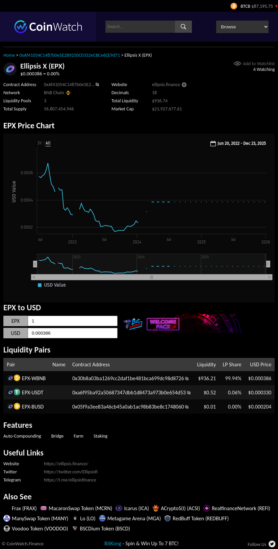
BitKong (112, 543)
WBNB (38, 378)
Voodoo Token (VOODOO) (40, 528)
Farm (78, 436)
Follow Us (257, 544)
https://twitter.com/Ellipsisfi (71, 472)
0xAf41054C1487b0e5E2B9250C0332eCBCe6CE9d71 (70, 55)
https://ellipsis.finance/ (66, 464)
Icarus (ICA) (136, 508)
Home (9, 55)
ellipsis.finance (166, 84)
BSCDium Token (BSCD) (105, 528)
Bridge (57, 436)
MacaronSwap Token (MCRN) (80, 508)
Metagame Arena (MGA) (134, 518)
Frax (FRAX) (24, 508)
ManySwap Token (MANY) (40, 518)
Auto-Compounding (22, 436)
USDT (37, 392)
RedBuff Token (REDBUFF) (201, 518)
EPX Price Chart (29, 125)
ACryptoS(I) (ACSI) (180, 508)
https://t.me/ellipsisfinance (70, 480)
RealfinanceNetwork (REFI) (241, 508)
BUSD (37, 406)
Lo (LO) (87, 518)
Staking (100, 436)
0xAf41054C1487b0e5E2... (69, 84)
